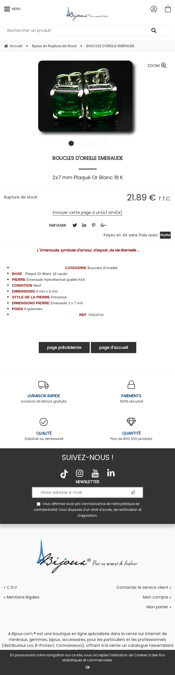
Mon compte (155, 597)
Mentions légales (23, 597)
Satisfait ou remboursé (44, 429)
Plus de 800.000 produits (131, 429)
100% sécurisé (131, 392)
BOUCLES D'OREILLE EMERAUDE (87, 158)
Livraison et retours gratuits (44, 392)
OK (87, 667)
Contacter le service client (142, 587)
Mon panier (157, 607)
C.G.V (12, 587)
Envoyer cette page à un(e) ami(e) (87, 212)
